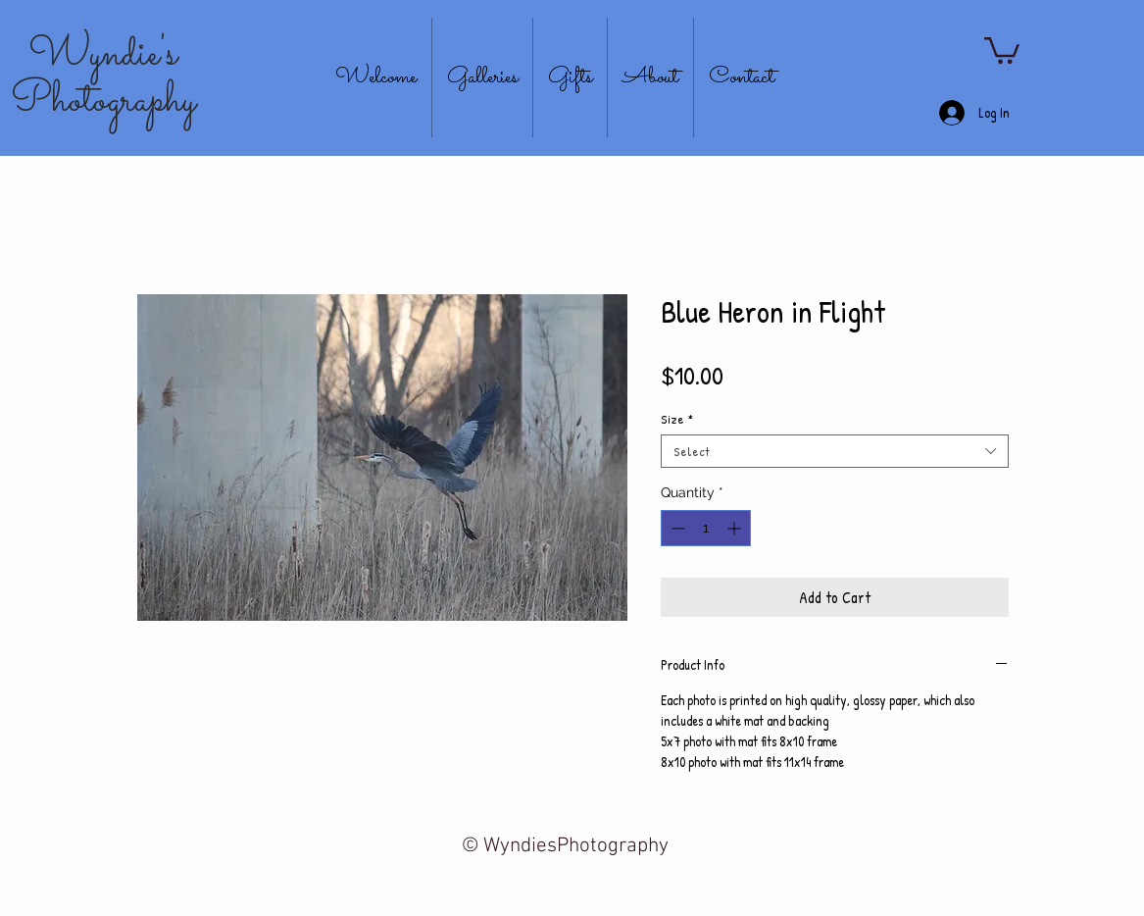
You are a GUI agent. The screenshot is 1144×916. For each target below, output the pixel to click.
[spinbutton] (705, 528)
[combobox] (835, 451)
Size (677, 419)
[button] (1002, 49)
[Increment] (735, 528)
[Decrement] (676, 528)
